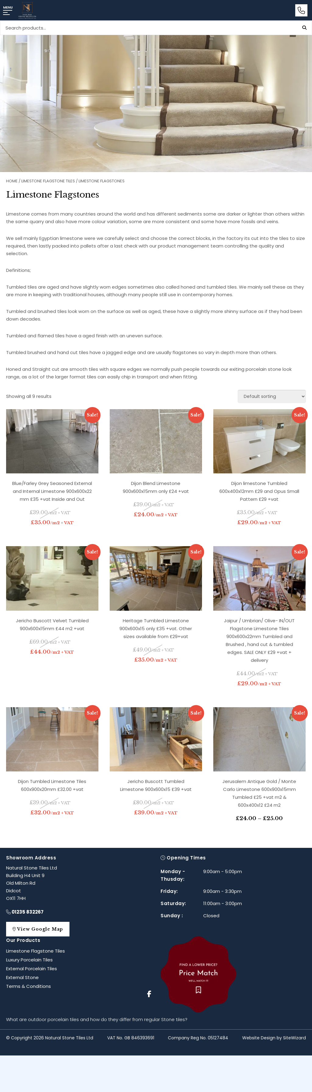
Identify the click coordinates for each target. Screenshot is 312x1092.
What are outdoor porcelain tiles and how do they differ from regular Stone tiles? (96, 1019)
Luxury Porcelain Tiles (29, 960)
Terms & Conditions (28, 986)
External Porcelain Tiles (31, 968)
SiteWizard (294, 1038)
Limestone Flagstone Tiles (48, 181)
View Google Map (40, 929)
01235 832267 (25, 912)
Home (12, 181)
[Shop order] (272, 396)
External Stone (22, 977)
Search (304, 27)
